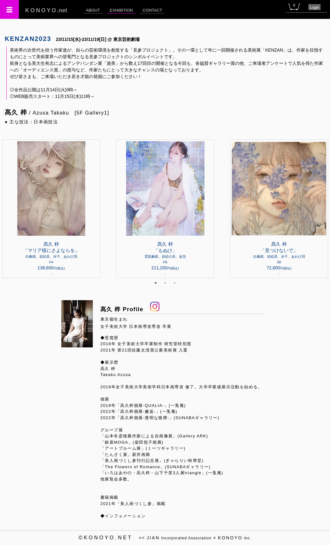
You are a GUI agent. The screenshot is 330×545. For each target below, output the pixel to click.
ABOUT (93, 10)
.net (46, 10)
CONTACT (152, 10)
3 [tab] (174, 283)
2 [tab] (165, 283)
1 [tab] (156, 283)
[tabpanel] (165, 208)
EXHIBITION (121, 10)
